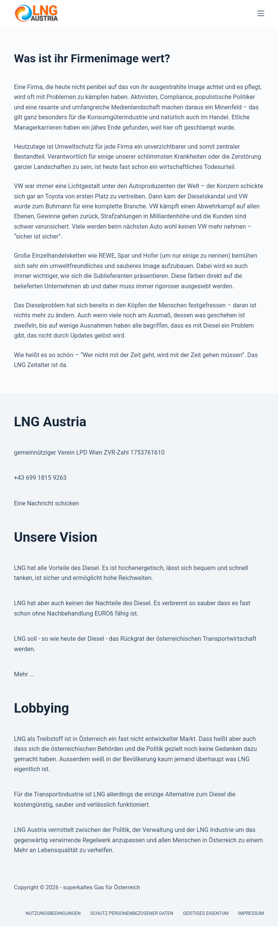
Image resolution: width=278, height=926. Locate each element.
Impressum (251, 913)
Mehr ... (24, 674)
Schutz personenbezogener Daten (131, 913)
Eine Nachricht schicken (46, 503)
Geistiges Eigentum (206, 913)
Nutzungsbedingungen (53, 913)
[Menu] (260, 13)
